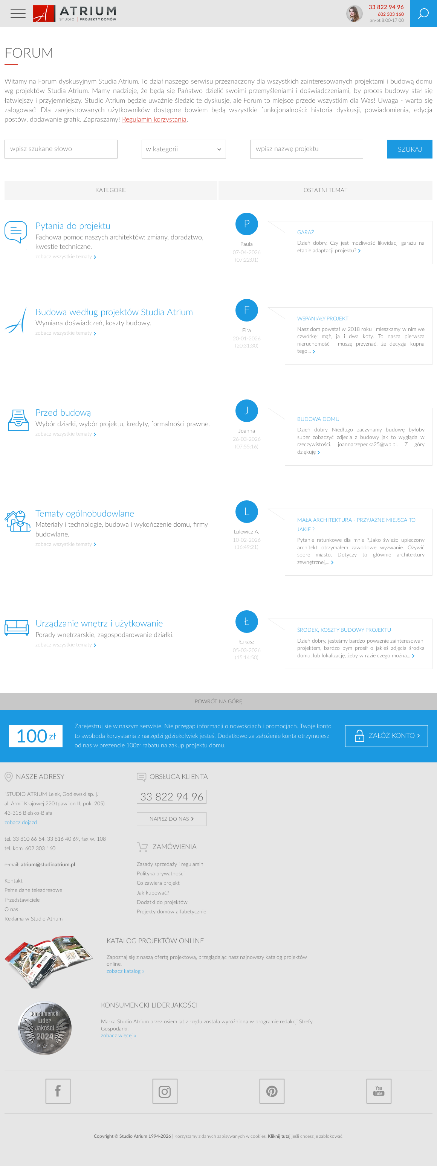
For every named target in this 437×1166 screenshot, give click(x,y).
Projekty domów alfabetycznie (171, 912)
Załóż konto (392, 736)
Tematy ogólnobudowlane (84, 513)
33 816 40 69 (63, 839)
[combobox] (184, 149)
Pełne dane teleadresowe (33, 890)
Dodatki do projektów (162, 902)
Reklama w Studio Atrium (34, 919)
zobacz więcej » (118, 1035)
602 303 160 (391, 14)
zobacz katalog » (125, 971)
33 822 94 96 (386, 7)
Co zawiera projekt (158, 883)
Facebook (58, 1091)
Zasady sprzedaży (157, 864)
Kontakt (14, 881)
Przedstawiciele (22, 900)
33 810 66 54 (28, 839)
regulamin (192, 864)
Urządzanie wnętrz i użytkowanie (99, 623)
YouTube (379, 1091)
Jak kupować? (153, 893)
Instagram (165, 1091)
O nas (11, 909)
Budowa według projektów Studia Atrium (114, 312)
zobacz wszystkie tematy (63, 256)
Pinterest (272, 1091)
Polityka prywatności (161, 873)
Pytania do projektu (72, 226)
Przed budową (63, 413)
